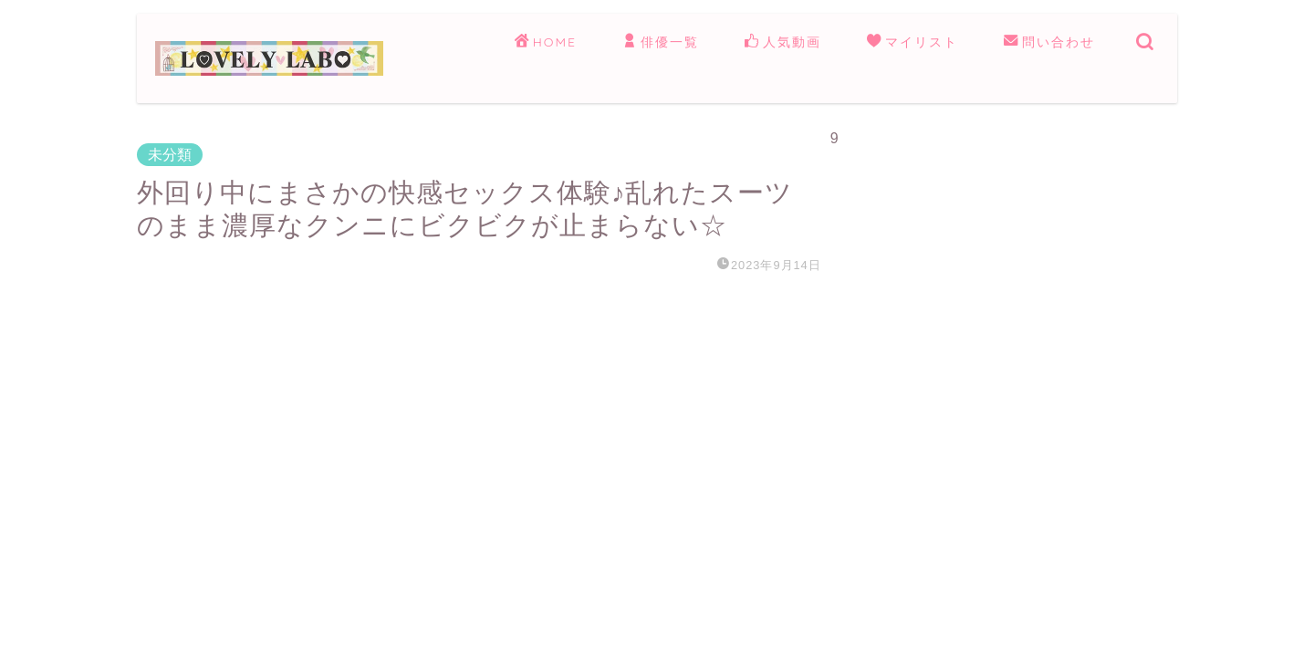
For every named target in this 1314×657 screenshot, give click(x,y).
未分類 (170, 154)
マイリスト (912, 43)
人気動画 (783, 43)
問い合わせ (1049, 43)
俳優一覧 (660, 43)
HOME (546, 43)
